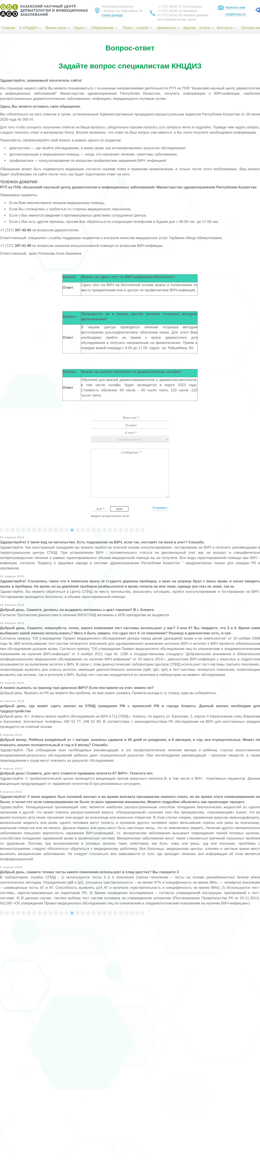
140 (137, 530)
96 (39, 530)
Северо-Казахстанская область (26, 1107)
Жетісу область (13, 1126)
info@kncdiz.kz (235, 14)
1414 (160, 19)
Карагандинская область (21, 1066)
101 (66, 530)
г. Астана (7, 1000)
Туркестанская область (19, 1078)
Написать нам (235, 7)
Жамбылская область (18, 1053)
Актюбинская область (18, 1025)
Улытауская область (17, 1113)
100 (61, 530)
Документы (168, 28)
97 (45, 530)
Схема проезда (112, 15)
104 (82, 530)
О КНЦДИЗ (30, 28)
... (12, 530)
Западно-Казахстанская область (27, 1060)
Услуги (206, 28)
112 (126, 530)
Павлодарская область (19, 1100)
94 (28, 530)
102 (72, 530)
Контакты (226, 28)
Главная (8, 28)
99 (55, 530)
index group (31, 991)
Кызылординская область (21, 1085)
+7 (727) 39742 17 (169, 6)
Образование (104, 28)
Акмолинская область (18, 1019)
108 (104, 530)
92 (18, 530)
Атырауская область (17, 1037)
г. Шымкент (9, 1012)
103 (77, 530)
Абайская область (15, 1119)
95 (34, 530)
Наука (80, 28)
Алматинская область (18, 1031)
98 (50, 530)
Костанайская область (19, 1072)
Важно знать (58, 28)
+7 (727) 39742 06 (169, 15)
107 (99, 530)
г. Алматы (8, 1006)
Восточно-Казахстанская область (28, 1047)
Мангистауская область (20, 1094)
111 (120, 530)
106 (93, 530)
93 (23, 530)
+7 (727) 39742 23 (169, 11)
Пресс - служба (137, 28)
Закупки (189, 28)
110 (115, 530)
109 (110, 530)
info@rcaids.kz (21, 967)
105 (88, 530)
